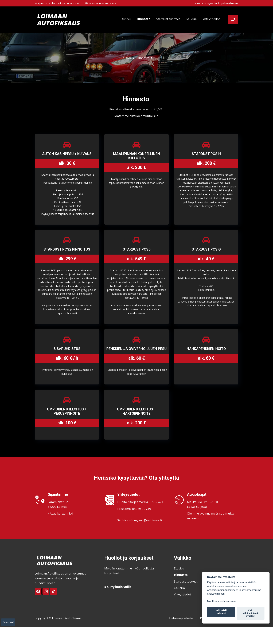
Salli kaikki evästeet (221, 611)
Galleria (191, 19)
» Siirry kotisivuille (117, 587)
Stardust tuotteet (168, 19)
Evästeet (8, 622)
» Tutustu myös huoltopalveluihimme (216, 3)
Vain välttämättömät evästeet (251, 613)
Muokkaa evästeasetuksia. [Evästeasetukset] (222, 601)
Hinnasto (143, 19)
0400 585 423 (71, 3)
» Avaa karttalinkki (60, 514)
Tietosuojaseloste (180, 618)
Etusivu (125, 19)
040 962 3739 (107, 3)
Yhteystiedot (211, 19)
